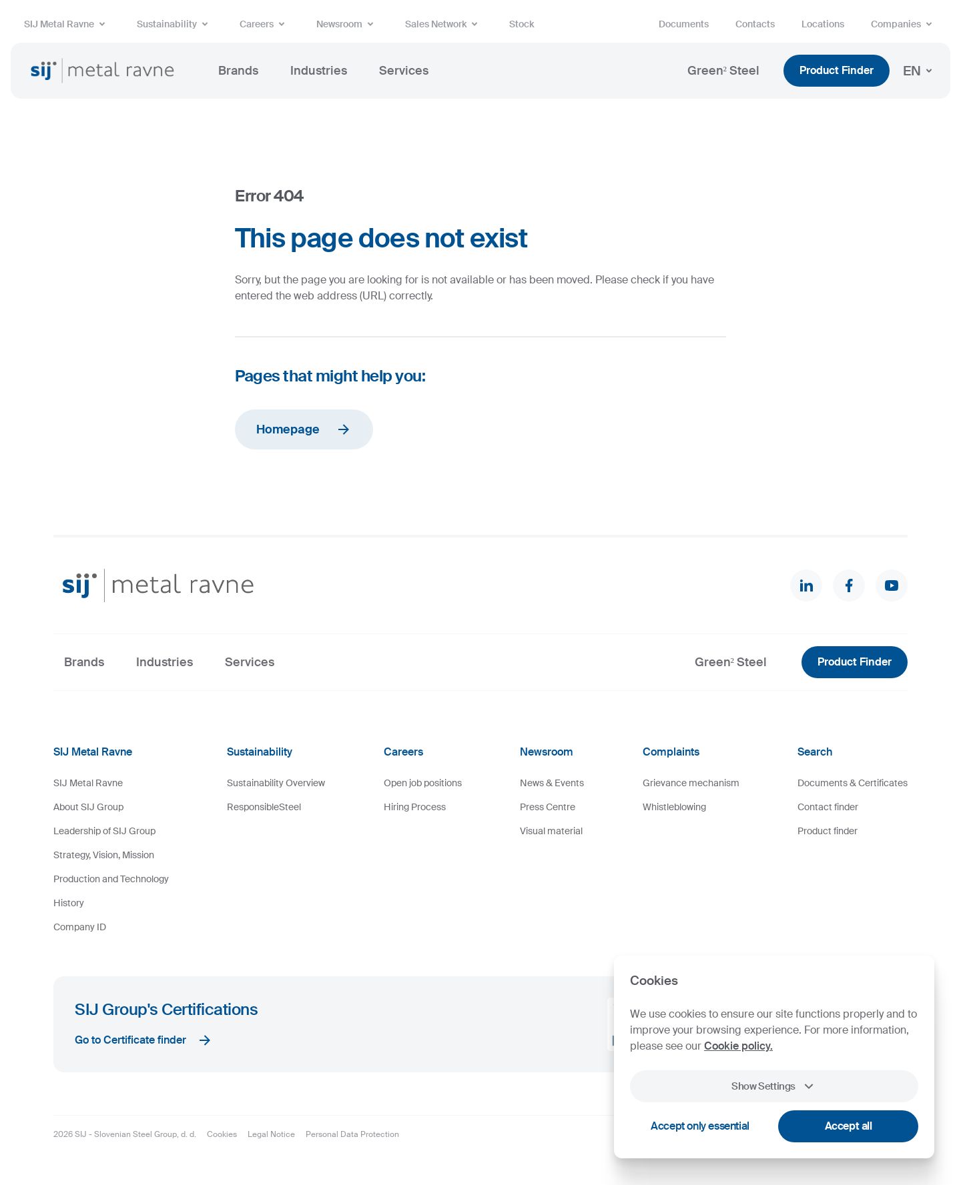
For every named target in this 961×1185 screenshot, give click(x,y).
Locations (823, 24)
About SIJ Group (88, 807)
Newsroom (347, 24)
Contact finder (827, 807)
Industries (318, 71)
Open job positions (423, 783)
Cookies (222, 1134)
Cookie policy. (738, 1046)
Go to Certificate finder (144, 1040)
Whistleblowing (674, 807)
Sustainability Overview (276, 783)
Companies (904, 24)
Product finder (827, 831)
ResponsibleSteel (264, 807)
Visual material (551, 831)
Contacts (755, 24)
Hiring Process (415, 807)
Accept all (848, 1126)
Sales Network (444, 24)
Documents (684, 24)
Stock (521, 24)
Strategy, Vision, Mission (103, 855)
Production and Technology (111, 879)
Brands (238, 71)
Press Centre (547, 807)
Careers (265, 24)
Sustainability (175, 24)
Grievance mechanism (691, 783)
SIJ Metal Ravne (67, 24)
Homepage (304, 429)
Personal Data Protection (352, 1134)
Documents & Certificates (852, 783)
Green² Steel (723, 71)
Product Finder (836, 70)
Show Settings (774, 1086)
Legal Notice (271, 1134)
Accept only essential (700, 1126)
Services (403, 71)
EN (920, 70)
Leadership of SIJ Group (104, 831)
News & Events (552, 783)
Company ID (79, 927)
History (68, 903)
